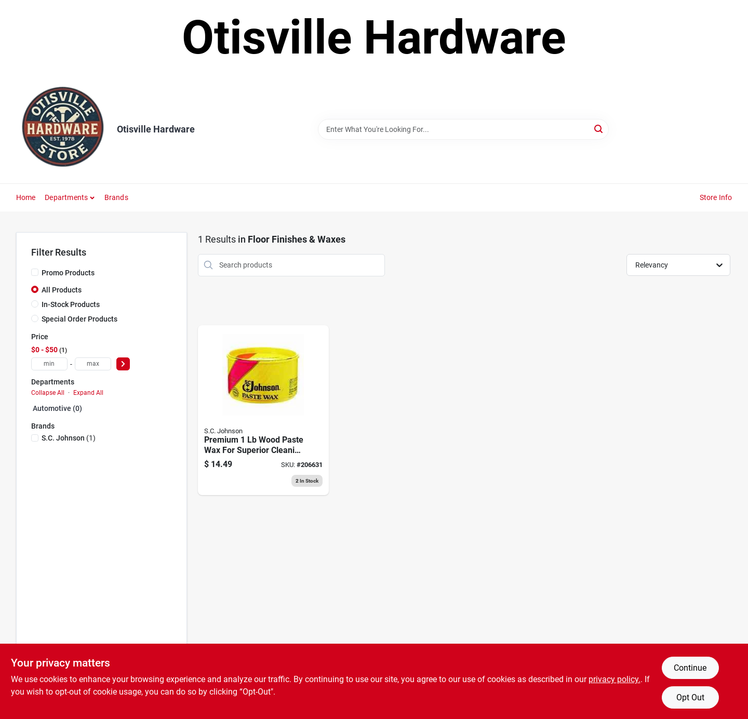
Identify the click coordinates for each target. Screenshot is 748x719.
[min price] (49, 363)
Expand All (88, 392)
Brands (116, 197)
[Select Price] (123, 363)
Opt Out (690, 697)
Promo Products (68, 272)
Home (26, 197)
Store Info (716, 197)
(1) (69, 438)
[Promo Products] (34, 272)
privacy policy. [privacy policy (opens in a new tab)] (614, 679)
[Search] (599, 128)
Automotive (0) (57, 408)
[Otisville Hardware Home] (63, 129)
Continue (690, 668)
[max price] (93, 363)
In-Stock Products (71, 304)
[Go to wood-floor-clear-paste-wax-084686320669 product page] (263, 410)
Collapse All (47, 392)
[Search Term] (463, 129)
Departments (66, 197)
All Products (62, 289)
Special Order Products (79, 319)
